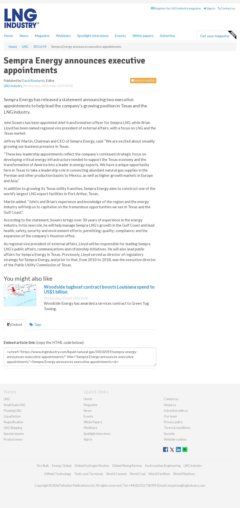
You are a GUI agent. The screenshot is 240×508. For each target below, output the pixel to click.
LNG (7, 399)
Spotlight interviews (93, 35)
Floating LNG (13, 411)
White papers (142, 35)
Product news (13, 439)
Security (169, 434)
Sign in (209, 8)
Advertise (167, 35)
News (88, 411)
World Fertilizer (159, 474)
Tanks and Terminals (88, 474)
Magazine (42, 35)
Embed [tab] (14, 324)
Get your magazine (218, 35)
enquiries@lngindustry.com (186, 485)
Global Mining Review (127, 466)
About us (170, 405)
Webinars (63, 35)
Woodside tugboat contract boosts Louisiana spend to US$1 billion (99, 289)
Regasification (13, 422)
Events (120, 35)
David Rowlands (33, 81)
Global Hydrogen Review (91, 466)
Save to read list (143, 80)
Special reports (14, 434)
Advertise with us (176, 411)
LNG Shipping (13, 428)
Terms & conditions (177, 428)
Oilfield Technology (57, 474)
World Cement (116, 474)
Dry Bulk (43, 466)
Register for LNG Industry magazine (176, 8)
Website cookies (175, 439)
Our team (170, 416)
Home (8, 35)
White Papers (93, 422)
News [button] (24, 35)
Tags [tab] (35, 324)
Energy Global (62, 466)
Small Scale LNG (14, 405)
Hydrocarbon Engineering (163, 466)
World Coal (137, 474)
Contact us (226, 8)
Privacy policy (173, 422)
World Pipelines (184, 474)
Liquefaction (12, 416)
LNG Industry (13, 86)
